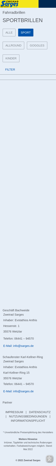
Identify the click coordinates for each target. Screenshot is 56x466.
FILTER (7, 70)
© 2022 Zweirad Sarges (28, 460)
